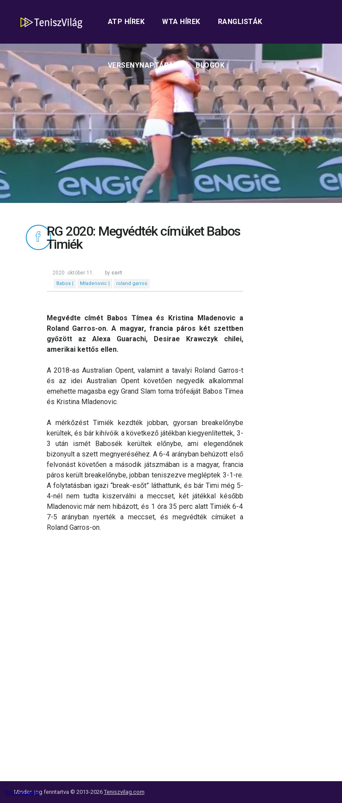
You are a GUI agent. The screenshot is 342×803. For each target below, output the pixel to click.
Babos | (64, 283)
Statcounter (21, 793)
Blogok (210, 65)
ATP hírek (126, 21)
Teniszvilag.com (124, 792)
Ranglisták (240, 21)
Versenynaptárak (143, 65)
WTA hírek (181, 21)
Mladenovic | (95, 283)
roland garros (131, 283)
